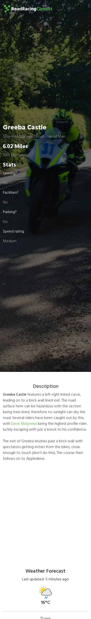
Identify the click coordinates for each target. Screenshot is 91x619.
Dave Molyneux (24, 424)
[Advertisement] (45, 511)
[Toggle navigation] (80, 9)
